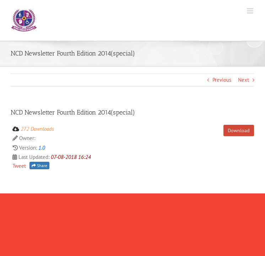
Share (39, 165)
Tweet (19, 165)
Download (239, 130)
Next (243, 79)
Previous (221, 79)
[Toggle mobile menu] (250, 11)
